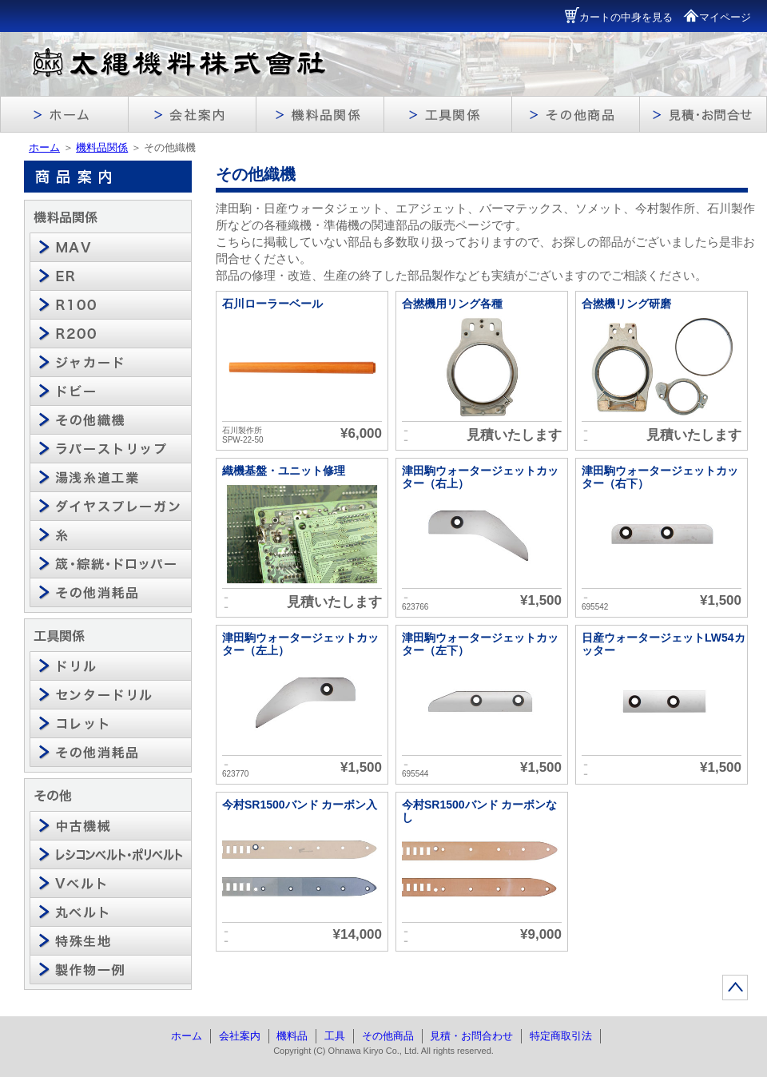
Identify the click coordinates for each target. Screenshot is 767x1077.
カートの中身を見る (619, 17)
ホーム (44, 147)
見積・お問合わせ (471, 1036)
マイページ (717, 17)
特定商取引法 (561, 1036)
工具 (334, 1036)
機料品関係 (102, 147)
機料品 (292, 1036)
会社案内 (239, 1036)
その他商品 (388, 1036)
